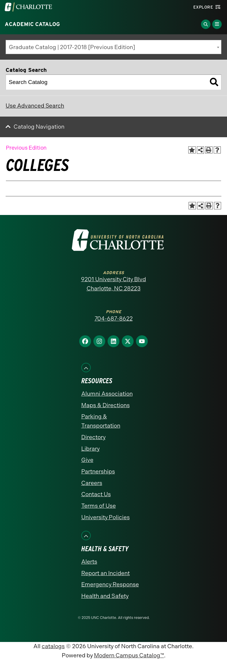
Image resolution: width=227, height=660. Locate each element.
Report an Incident (105, 573)
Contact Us (96, 494)
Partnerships (98, 471)
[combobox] (113, 47)
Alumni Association (107, 393)
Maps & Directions (105, 405)
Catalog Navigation (39, 126)
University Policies (105, 517)
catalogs (53, 646)
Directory (93, 437)
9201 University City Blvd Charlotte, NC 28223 (113, 284)
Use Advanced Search (35, 105)
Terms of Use (98, 505)
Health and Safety (105, 596)
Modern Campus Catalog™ (129, 655)
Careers (91, 483)
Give (87, 460)
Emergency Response (110, 584)
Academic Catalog (32, 24)
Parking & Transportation (100, 421)
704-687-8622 (114, 318)
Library (90, 448)
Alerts (89, 561)
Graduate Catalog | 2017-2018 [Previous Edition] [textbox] (72, 47)
